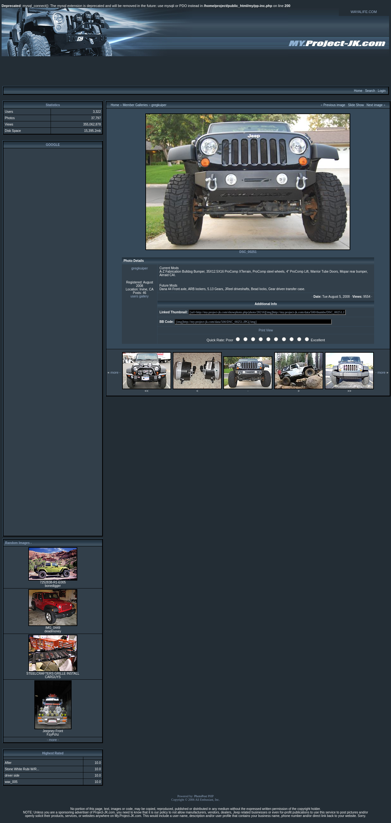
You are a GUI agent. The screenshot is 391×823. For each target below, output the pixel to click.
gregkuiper (158, 105)
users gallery (139, 296)
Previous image (334, 105)
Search (370, 90)
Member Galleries (135, 105)
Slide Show (356, 105)
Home (358, 90)
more (53, 740)
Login (381, 90)
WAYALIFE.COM (364, 12)
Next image (375, 105)
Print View (266, 330)
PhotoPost (200, 796)
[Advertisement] (195, 71)
